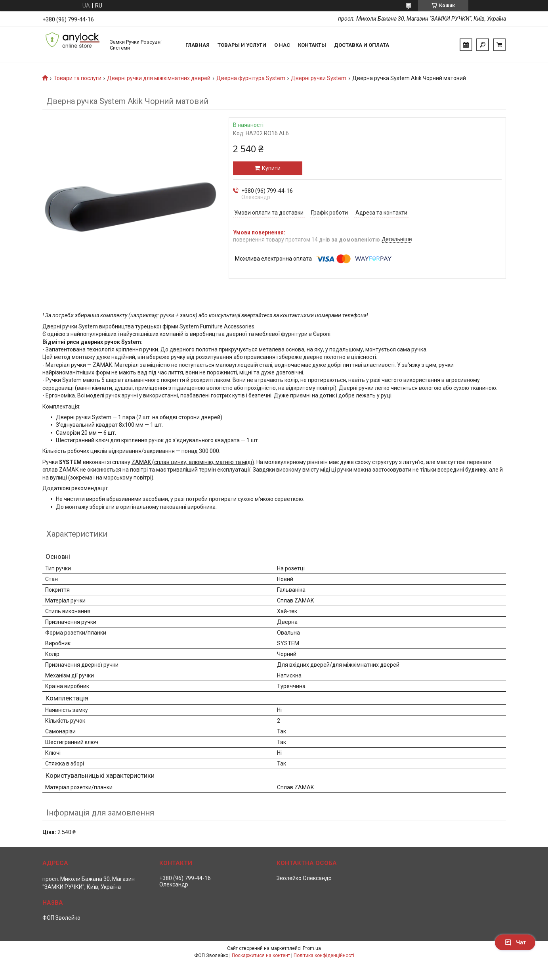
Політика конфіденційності (324, 955)
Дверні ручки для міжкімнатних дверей (158, 78)
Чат (515, 942)
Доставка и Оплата (361, 45)
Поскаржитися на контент (261, 955)
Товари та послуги (77, 78)
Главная (197, 45)
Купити (271, 168)
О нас (282, 45)
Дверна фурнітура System (250, 78)
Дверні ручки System (318, 78)
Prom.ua (312, 948)
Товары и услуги (242, 45)
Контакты (312, 45)
